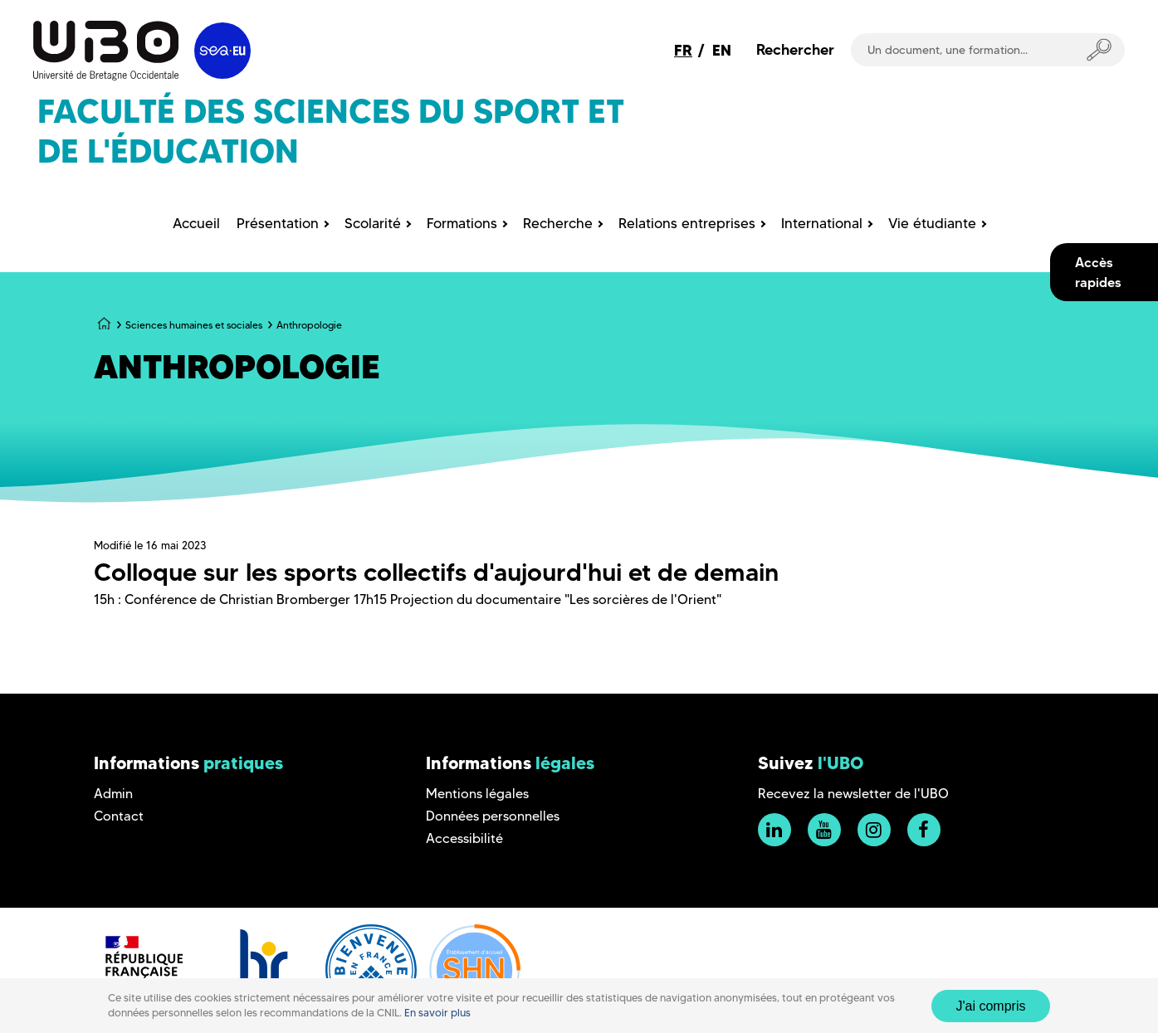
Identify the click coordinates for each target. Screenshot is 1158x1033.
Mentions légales (477, 794)
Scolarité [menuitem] (372, 223)
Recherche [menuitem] (558, 223)
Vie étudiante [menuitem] (932, 223)
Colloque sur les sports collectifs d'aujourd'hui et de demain (436, 572)
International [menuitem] (821, 223)
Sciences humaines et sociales (193, 325)
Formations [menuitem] (462, 223)
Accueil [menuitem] (196, 223)
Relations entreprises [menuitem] (686, 223)
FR (683, 50)
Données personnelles (492, 816)
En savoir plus (437, 1012)
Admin (113, 794)
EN (721, 50)
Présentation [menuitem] (278, 223)
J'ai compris (991, 1006)
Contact (119, 816)
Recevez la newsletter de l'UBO (853, 794)
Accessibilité (464, 838)
